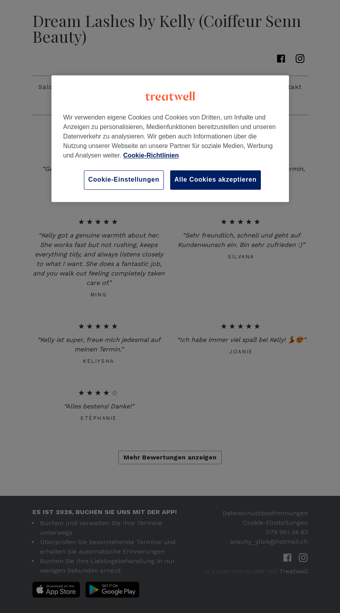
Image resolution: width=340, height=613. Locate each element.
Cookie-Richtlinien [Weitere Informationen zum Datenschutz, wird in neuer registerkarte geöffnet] (151, 155)
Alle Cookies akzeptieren (216, 179)
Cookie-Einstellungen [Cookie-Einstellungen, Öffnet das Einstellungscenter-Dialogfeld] (124, 179)
